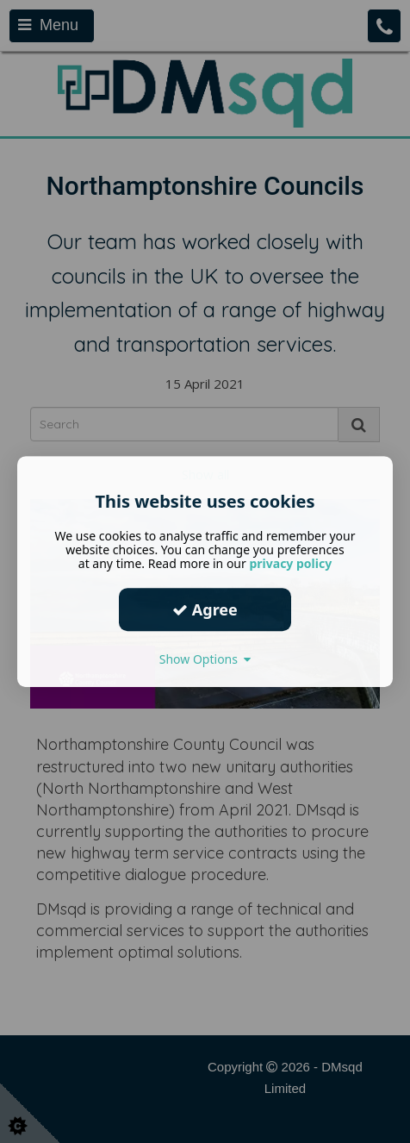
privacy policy (290, 563)
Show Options (205, 659)
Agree (205, 609)
